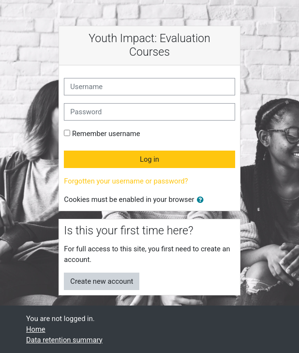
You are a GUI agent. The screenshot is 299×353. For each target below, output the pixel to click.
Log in (149, 159)
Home (35, 329)
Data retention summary (64, 340)
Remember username (106, 133)
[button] (202, 200)
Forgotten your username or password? (126, 181)
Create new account (101, 281)
